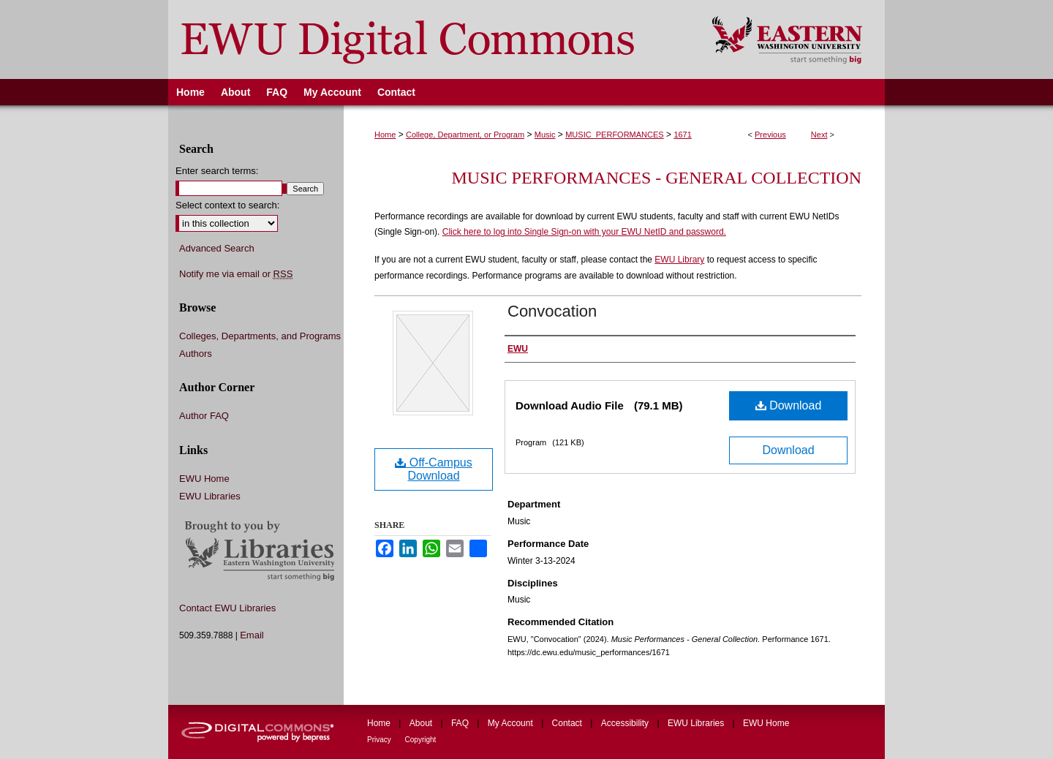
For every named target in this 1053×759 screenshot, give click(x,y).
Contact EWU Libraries (227, 608)
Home (385, 134)
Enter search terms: (217, 170)
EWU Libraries (210, 496)
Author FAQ (204, 415)
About (422, 723)
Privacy (380, 740)
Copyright (421, 740)
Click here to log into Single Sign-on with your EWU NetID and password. (584, 232)
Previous (770, 134)
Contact (568, 723)
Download (788, 405)
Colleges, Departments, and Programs (260, 336)
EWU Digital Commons (430, 39)
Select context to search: (227, 205)
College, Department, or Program (465, 134)
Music (545, 134)
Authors (195, 353)
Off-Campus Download (433, 469)
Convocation (552, 311)
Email (252, 635)
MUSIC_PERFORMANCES (614, 134)
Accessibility (626, 723)
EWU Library (679, 259)
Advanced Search (216, 248)
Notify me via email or (235, 274)
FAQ (461, 723)
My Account (511, 723)
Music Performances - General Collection (656, 177)
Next (819, 134)
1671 (682, 134)
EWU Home (204, 478)
